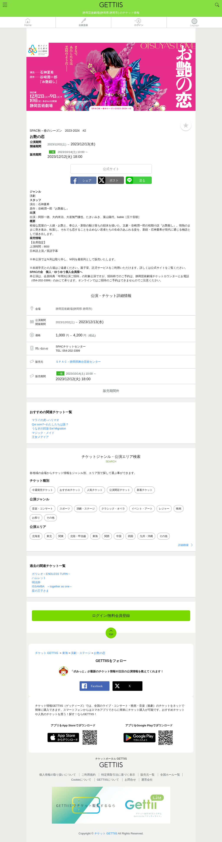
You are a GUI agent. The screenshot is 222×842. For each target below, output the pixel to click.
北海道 (36, 536)
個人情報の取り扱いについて (57, 774)
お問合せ (130, 779)
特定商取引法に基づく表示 (118, 774)
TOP (111, 634)
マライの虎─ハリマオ (45, 420)
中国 (118, 536)
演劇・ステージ (86, 508)
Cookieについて (81, 779)
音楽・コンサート (42, 508)
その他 (50, 517)
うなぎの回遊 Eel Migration (49, 428)
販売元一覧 (147, 774)
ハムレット (39, 578)
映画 (178, 508)
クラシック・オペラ (113, 508)
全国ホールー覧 (170, 774)
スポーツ (65, 508)
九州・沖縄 (146, 536)
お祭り (36, 517)
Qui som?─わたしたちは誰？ (50, 424)
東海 (95, 536)
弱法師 (36, 582)
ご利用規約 (89, 774)
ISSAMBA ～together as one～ (52, 586)
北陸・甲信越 (78, 536)
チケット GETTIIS (105, 833)
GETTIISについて (108, 779)
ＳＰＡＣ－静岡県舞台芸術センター (78, 361)
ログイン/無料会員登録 (111, 616)
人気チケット (95, 489)
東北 (49, 536)
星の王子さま (40, 590)
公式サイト (111, 169)
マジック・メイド (43, 432)
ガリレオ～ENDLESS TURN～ (51, 573)
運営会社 (147, 779)
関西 (106, 536)
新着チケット (144, 489)
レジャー (164, 508)
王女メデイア (40, 437)
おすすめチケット (70, 489)
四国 (130, 536)
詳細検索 (183, 545)
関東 (61, 536)
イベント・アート (142, 508)
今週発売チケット (42, 489)
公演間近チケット (119, 489)
